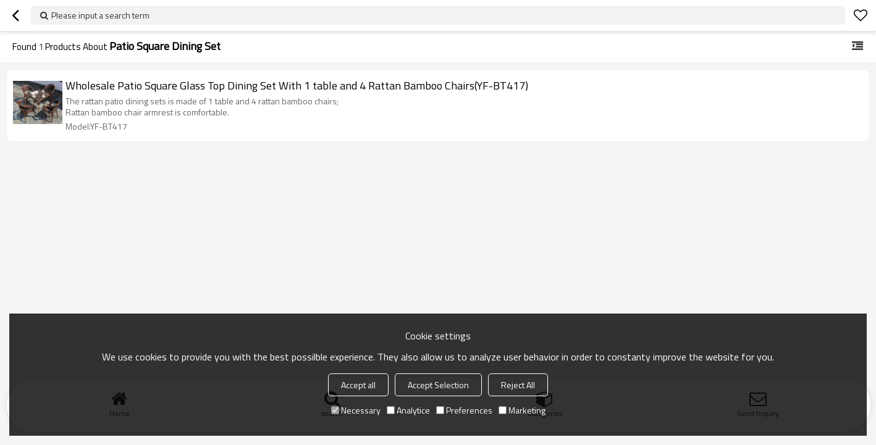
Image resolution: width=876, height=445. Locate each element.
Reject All (518, 384)
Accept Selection (438, 384)
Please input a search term (100, 15)
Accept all (358, 384)
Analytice (408, 410)
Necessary (356, 410)
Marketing (522, 410)
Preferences (464, 410)
